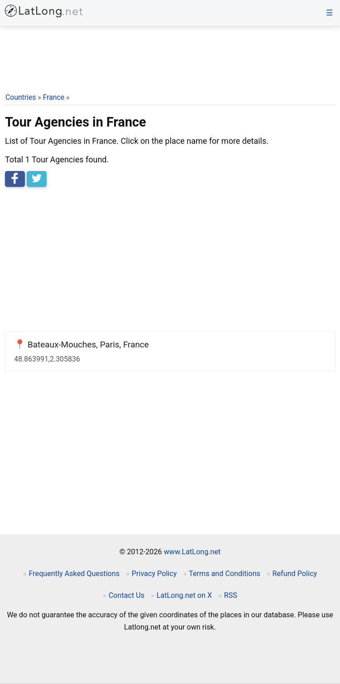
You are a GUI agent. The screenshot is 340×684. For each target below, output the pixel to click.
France (53, 97)
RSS (230, 595)
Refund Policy (295, 573)
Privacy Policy (154, 573)
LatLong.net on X (184, 595)
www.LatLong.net (192, 551)
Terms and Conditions (224, 573)
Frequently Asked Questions (74, 573)
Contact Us (126, 595)
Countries (20, 97)
